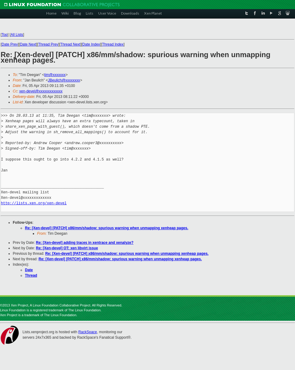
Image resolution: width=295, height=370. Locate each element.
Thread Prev (48, 44)
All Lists (17, 35)
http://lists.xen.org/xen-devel (34, 203)
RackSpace (87, 332)
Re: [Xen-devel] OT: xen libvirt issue (67, 248)
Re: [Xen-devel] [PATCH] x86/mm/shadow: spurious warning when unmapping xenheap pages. (106, 228)
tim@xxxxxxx (54, 75)
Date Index (91, 44)
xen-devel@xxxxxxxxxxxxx (40, 91)
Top (4, 35)
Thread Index (113, 44)
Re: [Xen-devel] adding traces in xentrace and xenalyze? (85, 242)
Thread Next (70, 44)
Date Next (28, 44)
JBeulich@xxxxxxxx (64, 80)
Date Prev (10, 44)
